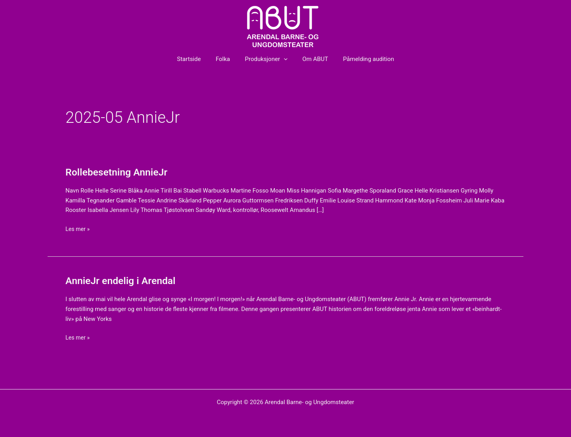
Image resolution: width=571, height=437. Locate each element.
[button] (283, 59)
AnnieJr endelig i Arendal (123, 280)
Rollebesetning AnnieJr (119, 172)
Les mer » (78, 228)
